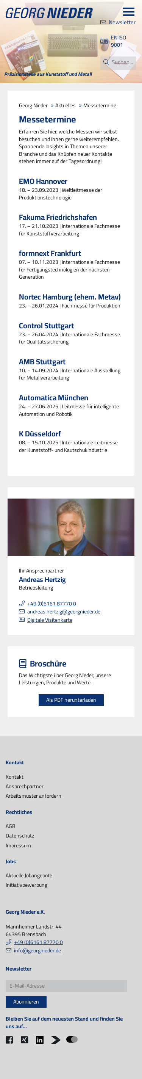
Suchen (106, 62)
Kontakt (15, 763)
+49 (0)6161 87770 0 (51, 604)
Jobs (11, 862)
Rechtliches (19, 812)
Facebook (11, 1044)
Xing (26, 1044)
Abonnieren (26, 1002)
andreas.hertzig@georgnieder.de (63, 611)
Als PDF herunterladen (71, 700)
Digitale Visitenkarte (49, 620)
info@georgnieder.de (37, 950)
